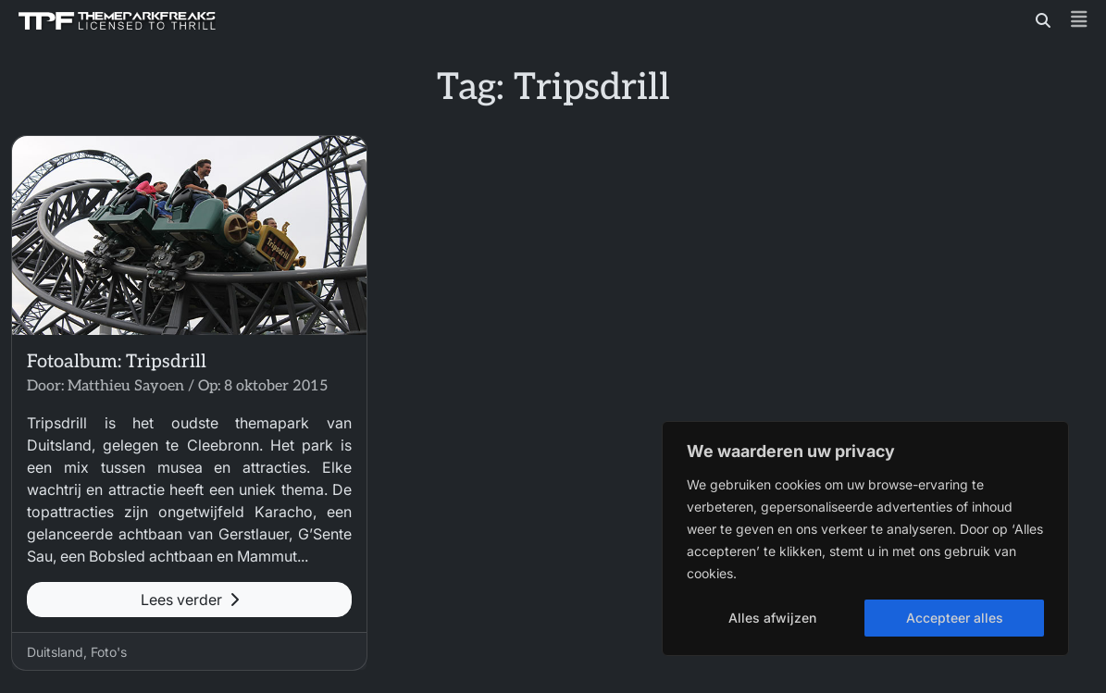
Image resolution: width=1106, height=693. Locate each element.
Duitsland (55, 652)
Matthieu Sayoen (126, 386)
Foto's (109, 652)
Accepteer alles (954, 617)
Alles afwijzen (772, 617)
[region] (865, 538)
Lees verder (190, 599)
